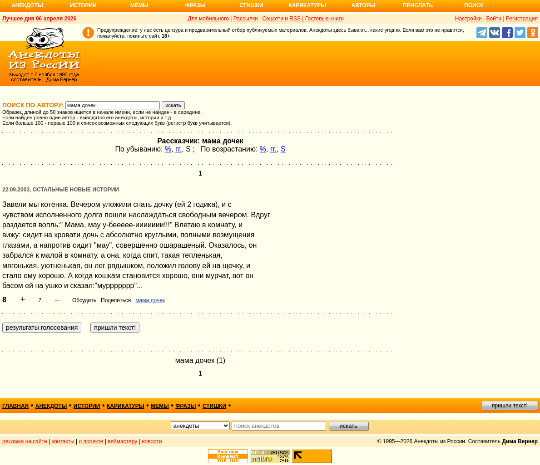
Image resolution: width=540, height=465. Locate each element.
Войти (493, 18)
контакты (63, 441)
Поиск (474, 5)
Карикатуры (307, 5)
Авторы (364, 5)
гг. (178, 149)
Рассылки (245, 18)
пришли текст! (510, 405)
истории (87, 406)
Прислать (418, 5)
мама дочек (150, 300)
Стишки (251, 5)
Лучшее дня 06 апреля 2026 (39, 18)
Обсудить (84, 300)
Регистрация (522, 18)
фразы (185, 406)
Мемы (139, 5)
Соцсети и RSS (281, 18)
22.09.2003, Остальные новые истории (60, 189)
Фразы (195, 5)
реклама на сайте (24, 441)
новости (152, 441)
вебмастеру (122, 441)
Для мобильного (208, 18)
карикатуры (125, 406)
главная (15, 406)
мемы (160, 406)
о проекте (91, 441)
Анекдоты (27, 5)
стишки (214, 406)
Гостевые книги (324, 18)
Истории (83, 5)
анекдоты (51, 406)
